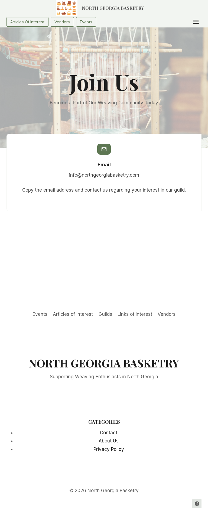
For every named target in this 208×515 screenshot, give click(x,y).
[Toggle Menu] (196, 21)
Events (39, 314)
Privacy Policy (108, 449)
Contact (108, 432)
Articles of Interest (73, 314)
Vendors (167, 314)
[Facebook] (197, 503)
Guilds (105, 314)
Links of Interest (135, 314)
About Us (109, 441)
